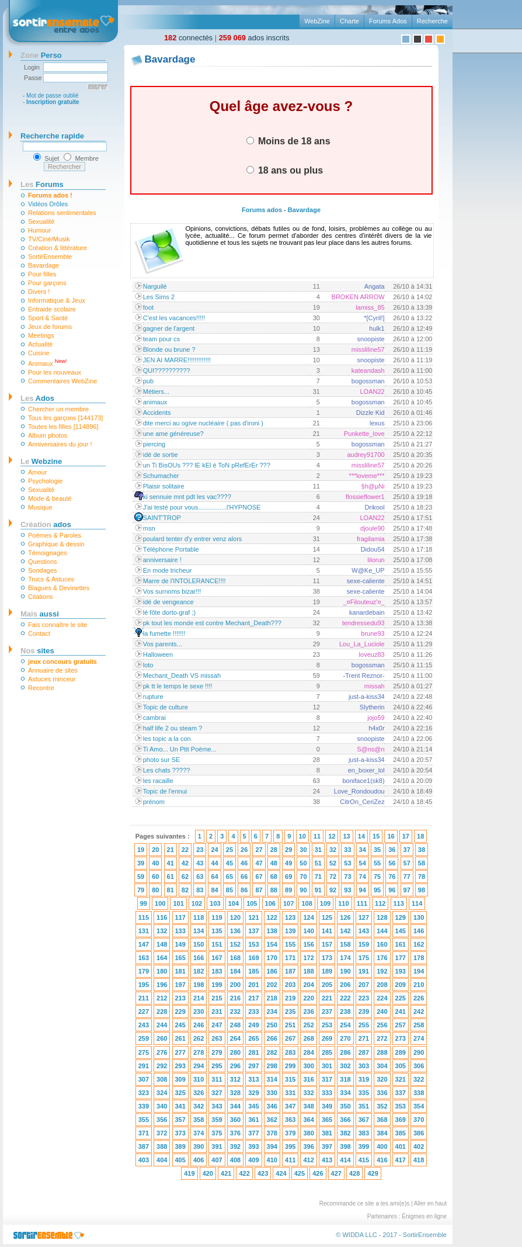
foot (148, 307)
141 (327, 930)
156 (308, 944)
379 (290, 1133)
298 (272, 1065)
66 (244, 876)
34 (362, 849)
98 (421, 889)
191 (364, 971)
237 (327, 1011)
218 (272, 998)
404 (161, 1159)
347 (290, 1106)
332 (308, 1092)
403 (143, 1159)
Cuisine (39, 352)
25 (229, 849)
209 (400, 984)
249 (253, 1024)
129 (400, 917)
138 (272, 930)
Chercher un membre (58, 409)
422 (244, 1173)
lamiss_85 (370, 307)
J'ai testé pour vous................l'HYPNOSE (202, 507)
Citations (40, 596)
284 (308, 1052)
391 (216, 1146)
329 (253, 1092)
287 (364, 1052)
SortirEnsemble (50, 256)
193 (400, 971)
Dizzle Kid (370, 412)
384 (382, 1133)
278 (198, 1052)
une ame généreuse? (173, 433)
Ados (37, 398)
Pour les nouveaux (54, 372)
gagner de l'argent (168, 328)
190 (345, 971)
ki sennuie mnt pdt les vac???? (187, 496)
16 (390, 836)
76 (391, 876)
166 (198, 957)
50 (303, 863)
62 (185, 876)
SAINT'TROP (162, 517)
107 (288, 903)
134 (198, 930)
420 (208, 1173)
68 (273, 876)
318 (345, 1079)
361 (253, 1119)
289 (400, 1052)
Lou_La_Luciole (362, 643)
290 (418, 1052)
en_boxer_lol (366, 770)
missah (374, 686)
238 (345, 1011)
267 (290, 1038)
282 (272, 1052)
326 (198, 1092)
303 (364, 1065)
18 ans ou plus (284, 170)
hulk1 (376, 328)
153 (253, 944)
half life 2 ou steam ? (173, 728)
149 (180, 944)
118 (198, 917)
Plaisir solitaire (164, 486)
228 (161, 1011)
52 (332, 863)
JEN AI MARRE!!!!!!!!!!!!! (177, 359)
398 (345, 1146)
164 (161, 957)
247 (216, 1024)
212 (161, 998)
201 (253, 984)
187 (290, 971)
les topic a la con (167, 738)
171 (290, 957)
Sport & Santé (48, 317)
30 (303, 849)
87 (258, 889)
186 (272, 971)
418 (418, 1159)
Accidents (157, 412)
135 (216, 930)
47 (258, 863)
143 (364, 930)
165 (180, 957)
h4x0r (376, 728)
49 (288, 863)
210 (418, 984)
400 (382, 1146)
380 (308, 1133)
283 (290, 1052)
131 (143, 930)
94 (362, 889)
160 (382, 944)
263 (216, 1038)
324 (161, 1092)
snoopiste (371, 338)
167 (216, 957)
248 (235, 1024)
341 (180, 1106)
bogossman (368, 381)
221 (327, 998)
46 (244, 863)
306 (418, 1065)
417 (400, 1159)
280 (235, 1052)
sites (37, 650)
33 (347, 849)
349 (327, 1106)
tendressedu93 (363, 622)
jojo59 (375, 717)
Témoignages (47, 552)
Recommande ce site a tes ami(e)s (364, 1203)
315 (290, 1079)
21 (170, 849)
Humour (39, 230)
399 (364, 1146)
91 (318, 889)
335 (364, 1092)
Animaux (47, 362)
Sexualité (41, 221)
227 (143, 1011)
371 (143, 1133)
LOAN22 (372, 391)
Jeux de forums (50, 326)
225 (400, 998)
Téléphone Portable (171, 549)
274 (418, 1038)
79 (140, 889)
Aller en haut (430, 1203)
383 (364, 1133)
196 (161, 984)
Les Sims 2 (159, 296)
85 (229, 889)
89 (288, 889)
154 (272, 944)
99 (143, 903)
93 (347, 889)
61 (170, 876)
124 (308, 917)
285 (327, 1052)
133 (180, 930)
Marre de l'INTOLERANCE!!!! (184, 580)
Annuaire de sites (53, 670)
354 (418, 1106)
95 (377, 889)
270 (345, 1038)
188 (308, 971)
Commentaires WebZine (62, 381)
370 (418, 1119)
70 (303, 876)
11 (317, 836)
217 (253, 998)
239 (364, 1011)
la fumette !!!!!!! (164, 633)
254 (345, 1024)
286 (345, 1052)
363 (290, 1119)
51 (318, 863)
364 (308, 1119)
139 (290, 930)
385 (400, 1133)
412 (308, 1159)
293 (180, 1065)
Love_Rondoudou (359, 791)
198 (198, 984)
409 (253, 1159)
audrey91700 (365, 454)
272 (382, 1038)
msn (149, 528)
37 (406, 849)
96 (391, 889)
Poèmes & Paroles (54, 535)
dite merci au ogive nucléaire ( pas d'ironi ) (203, 423)
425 (299, 1173)
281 (253, 1052)
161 (400, 944)
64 (214, 876)
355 (143, 1119)
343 (216, 1106)
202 (272, 984)
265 (253, 1038)
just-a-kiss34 (367, 696)
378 (272, 1133)
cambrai (154, 717)
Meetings (41, 335)
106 (270, 903)
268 (308, 1038)
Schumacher (161, 475)
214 (198, 998)
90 (303, 889)
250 (272, 1024)
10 (302, 836)
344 (235, 1106)
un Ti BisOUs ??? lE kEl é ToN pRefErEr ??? (206, 465)
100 (160, 903)
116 (161, 917)
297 (253, 1065)
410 (272, 1159)
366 (345, 1119)
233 (253, 1011)
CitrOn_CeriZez (362, 801)
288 (382, 1052)
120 (235, 917)
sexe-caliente (366, 580)
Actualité (40, 344)
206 (345, 984)
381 (327, 1133)
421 (226, 1173)
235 (290, 1011)
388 (161, 1146)
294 (198, 1065)
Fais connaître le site (58, 624)
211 (143, 998)
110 (343, 903)
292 (161, 1065)
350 (345, 1106)
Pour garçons (47, 282)
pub (148, 381)
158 (345, 944)
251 (290, 1024)
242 (418, 1011)
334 (345, 1092)
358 (198, 1119)
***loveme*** (367, 475)
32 (332, 849)
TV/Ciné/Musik (49, 239)
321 (400, 1079)
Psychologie (45, 480)
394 (272, 1146)
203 (290, 984)
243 (143, 1024)
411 (290, 1159)
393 (253, 1146)
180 (161, 971)
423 (262, 1173)
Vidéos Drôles (48, 203)
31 (318, 849)
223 (364, 998)
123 (290, 917)
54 (362, 863)
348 (308, 1106)
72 (332, 876)
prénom (154, 801)
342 (198, 1106)
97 (406, 889)
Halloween (158, 654)
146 (418, 930)
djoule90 (372, 528)
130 (418, 917)
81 (170, 889)
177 (400, 957)
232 (235, 1011)
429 (372, 1173)
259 (143, 1038)
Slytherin (372, 707)
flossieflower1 (365, 496)
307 (143, 1079)
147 (143, 944)
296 (235, 1065)
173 (327, 957)
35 (377, 849)
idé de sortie (160, 454)
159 (364, 944)
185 (253, 971)
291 (143, 1065)
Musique (40, 507)
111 (362, 903)
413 (327, 1159)
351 (364, 1106)
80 (155, 889)
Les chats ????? (166, 770)
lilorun (375, 559)
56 (391, 863)
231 (216, 1011)
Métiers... (156, 391)
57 (406, 863)
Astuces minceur (51, 679)
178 (418, 957)
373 (180, 1133)
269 (327, 1038)
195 (143, 984)
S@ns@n (370, 749)
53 (347, 863)
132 (161, 930)
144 (382, 930)
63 (199, 876)
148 (161, 944)
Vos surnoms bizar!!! (172, 591)
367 (364, 1119)
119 (216, 917)
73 (347, 876)
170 (272, 957)
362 (272, 1119)
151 (216, 944)
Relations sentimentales (62, 212)
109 (325, 903)
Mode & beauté (50, 498)
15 (376, 836)
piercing (154, 444)
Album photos (47, 435)
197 (180, 984)
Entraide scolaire (52, 309)
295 (216, 1065)
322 (418, 1079)
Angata (374, 286)
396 (308, 1146)
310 (198, 1079)
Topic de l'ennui (165, 791)
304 (382, 1065)
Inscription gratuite (52, 102)
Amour (37, 472)
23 (199, 849)
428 (354, 1173)
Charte (349, 21)
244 (161, 1024)
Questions (42, 561)
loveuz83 (372, 654)
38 (421, 849)
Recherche (432, 21)
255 (364, 1024)
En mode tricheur (167, 570)
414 (345, 1159)
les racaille (158, 780)
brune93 (372, 633)
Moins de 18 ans (288, 141)
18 (420, 836)
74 (362, 876)
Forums (42, 184)
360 (235, 1119)
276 (161, 1052)
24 (214, 849)
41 (170, 863)
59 (140, 876)
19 (140, 849)
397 (327, 1146)
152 (235, 944)
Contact (39, 633)
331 (290, 1092)
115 (143, 917)
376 (235, 1133)
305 (400, 1065)
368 (382, 1119)
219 (290, 998)
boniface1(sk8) (364, 780)
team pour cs (161, 338)
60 (155, 876)
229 (180, 1011)
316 (308, 1079)
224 (382, 998)
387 (143, 1146)
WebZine (317, 21)
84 (214, 889)
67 (258, 876)
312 (235, 1079)
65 (229, 876)
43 (199, 863)
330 (272, 1092)
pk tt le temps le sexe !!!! (178, 686)
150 (198, 944)
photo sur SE (161, 759)
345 (253, 1106)
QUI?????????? (166, 370)
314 (272, 1079)
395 (290, 1146)
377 (253, 1133)
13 (346, 836)
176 (382, 957)
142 (345, 930)
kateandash (368, 370)
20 (155, 849)
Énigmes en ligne (424, 1216)
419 (189, 1173)
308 (161, 1079)
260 (161, 1038)
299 (290, 1065)
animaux (155, 402)
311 (216, 1079)
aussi (39, 613)
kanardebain (367, 612)
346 (272, 1106)
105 (251, 903)
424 (281, 1173)
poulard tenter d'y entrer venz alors (192, 538)
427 (336, 1173)
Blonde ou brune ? (169, 349)
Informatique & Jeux (56, 300)
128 (382, 917)
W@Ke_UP (368, 570)
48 (273, 863)
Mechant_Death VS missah (182, 675)
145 (400, 930)
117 (180, 917)
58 (421, 863)
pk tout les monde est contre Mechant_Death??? (212, 622)
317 (327, 1079)
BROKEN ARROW (358, 296)
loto (148, 664)
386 (418, 1133)
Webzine (41, 461)
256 (382, 1024)
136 (235, 930)
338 (418, 1092)
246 (198, 1024)
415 (364, 1159)
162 (418, 944)
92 (332, 889)
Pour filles (42, 274)
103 (215, 903)
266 (272, 1038)
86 (244, 889)
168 (235, 957)
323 (143, 1092)
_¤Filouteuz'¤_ (363, 601)
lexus (377, 423)
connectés (188, 37)
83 (199, 889)
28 (273, 849)
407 (216, 1159)
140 (308, 930)
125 (327, 917)
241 (400, 1011)
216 (235, 998)
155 (290, 944)
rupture (153, 696)
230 (198, 1011)
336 (382, 1092)
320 (382, 1079)
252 (308, 1024)
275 (143, 1052)
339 (143, 1106)
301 (327, 1065)
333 (327, 1092)
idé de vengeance (168, 601)
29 (288, 849)
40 (155, 863)
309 (180, 1079)
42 (185, 863)
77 (406, 876)
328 (235, 1092)
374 (198, 1133)
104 (233, 903)
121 (253, 917)
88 (273, 889)
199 (216, 984)
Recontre (41, 687)
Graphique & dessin (56, 544)
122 (272, 917)
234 (272, 1011)
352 (382, 1106)
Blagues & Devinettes (58, 587)
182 (198, 971)
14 (361, 836)
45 (229, 863)
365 (327, 1119)
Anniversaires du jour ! (60, 444)
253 (327, 1024)
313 (253, 1079)
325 (180, 1092)
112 (380, 903)
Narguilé (155, 286)
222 (345, 998)
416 (382, 1159)
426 (317, 1173)
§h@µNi (373, 486)
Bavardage (43, 265)
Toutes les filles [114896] (63, 426)
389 (180, 1146)
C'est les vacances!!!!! (174, 317)
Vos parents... (162, 643)
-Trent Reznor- (364, 675)
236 (308, 1011)
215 (216, 998)
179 (143, 971)
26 (244, 849)
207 (364, 984)
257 (400, 1024)
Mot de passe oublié (52, 95)
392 (235, 1146)
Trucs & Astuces (51, 579)
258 (418, 1024)
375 (216, 1133)
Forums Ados (388, 21)
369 (400, 1119)
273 (400, 1038)
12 (331, 836)
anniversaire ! (162, 559)
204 (308, 984)
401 (400, 1146)
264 (235, 1038)
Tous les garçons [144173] (65, 417)
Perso (41, 55)
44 (214, 863)
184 (235, 971)
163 (143, 957)
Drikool (374, 507)
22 (185, 849)
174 (345, 957)
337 (400, 1092)
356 (161, 1119)
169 (253, 957)
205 (327, 984)
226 (418, 998)
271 (364, 1038)
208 (382, 984)
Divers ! (39, 291)
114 (417, 903)
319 (364, 1079)
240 (382, 1011)
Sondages (42, 570)
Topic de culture (165, 707)
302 (345, 1065)
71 (318, 876)
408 (235, 1159)
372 (161, 1133)
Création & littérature (57, 247)
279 (216, 1052)
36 (391, 849)
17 (405, 836)
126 (345, 917)
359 (216, 1119)
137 (253, 930)
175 (364, 957)
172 (308, 957)
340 (161, 1106)
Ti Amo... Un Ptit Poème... (180, 749)
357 (180, 1119)
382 (345, 1133)
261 (180, 1038)
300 (308, 1065)
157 (327, 944)
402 (418, 1146)
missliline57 (368, 349)
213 (180, 998)
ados (45, 524)
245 (180, 1024)
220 (308, 998)
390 (198, 1146)
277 (180, 1052)
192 (382, 971)
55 (377, 863)
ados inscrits (254, 37)
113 (399, 903)
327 (216, 1092)
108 (306, 903)
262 (198, 1038)
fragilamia (371, 538)
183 (216, 971)
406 (198, 1159)
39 (140, 863)
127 (364, 917)
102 (197, 903)
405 (180, 1159)
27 (258, 849)
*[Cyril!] (374, 317)
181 (180, 971)
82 (185, 889)
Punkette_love (364, 433)
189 (327, 971)
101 (178, 903)
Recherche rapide (52, 135)
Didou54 (373, 549)
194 (418, 971)
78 (421, 876)
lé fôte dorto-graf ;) (169, 612)
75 (377, 876)
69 (288, 876)
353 (400, 1106)
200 (235, 984)
